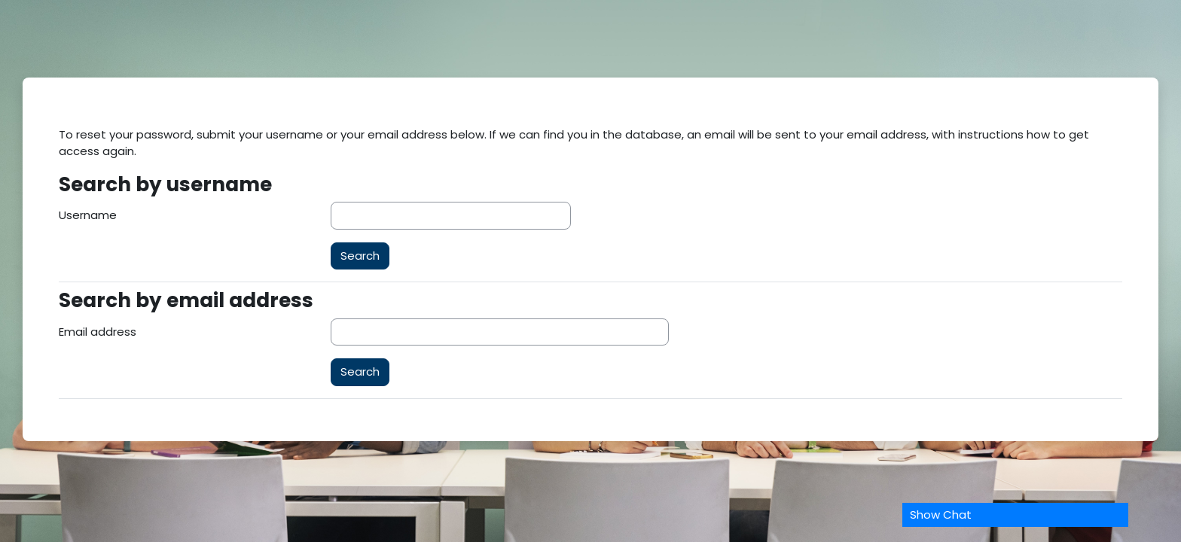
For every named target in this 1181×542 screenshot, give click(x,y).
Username (88, 215)
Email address (97, 332)
